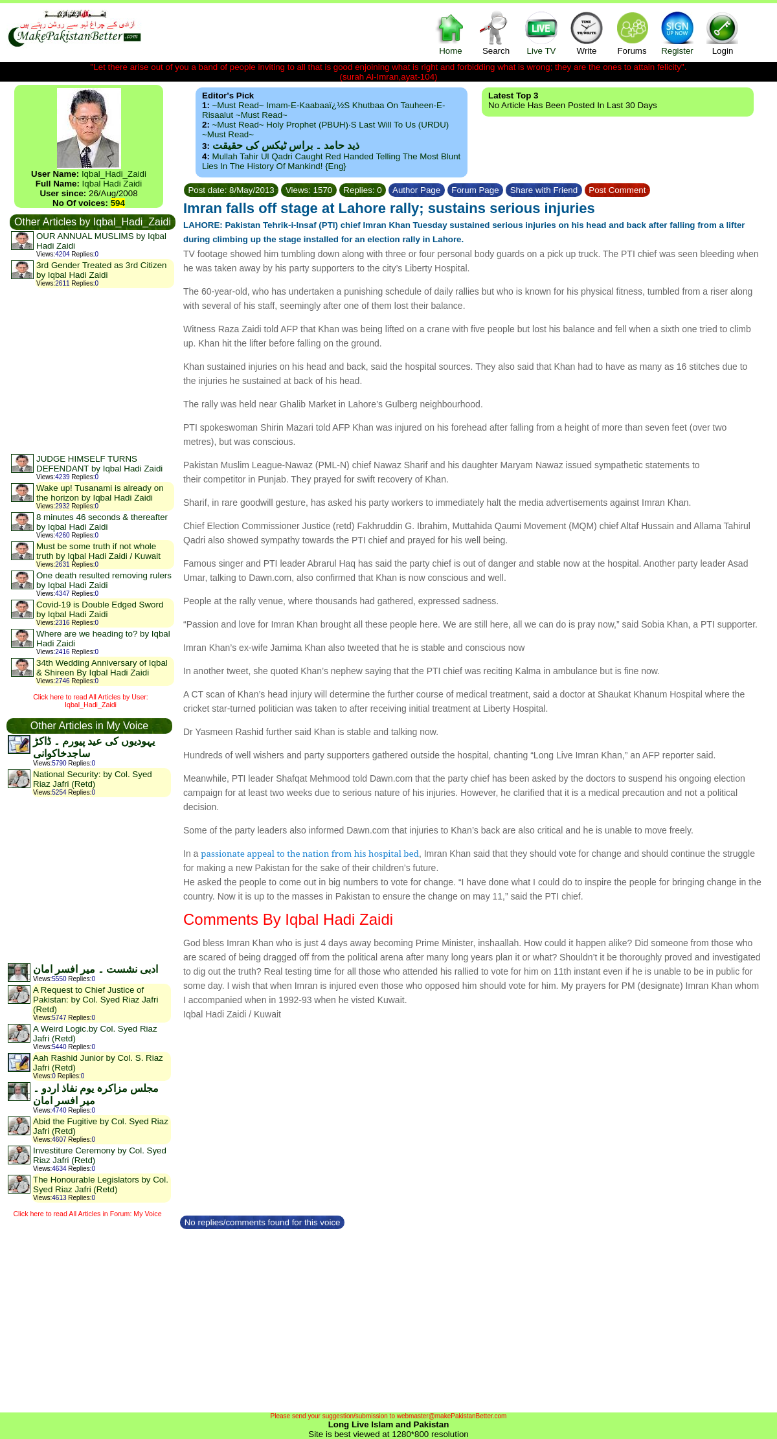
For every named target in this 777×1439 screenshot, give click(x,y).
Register (677, 33)
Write (586, 33)
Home (450, 33)
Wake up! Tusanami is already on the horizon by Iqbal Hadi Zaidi (100, 493)
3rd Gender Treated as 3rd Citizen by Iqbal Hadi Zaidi (101, 270)
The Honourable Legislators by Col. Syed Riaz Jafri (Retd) (100, 1184)
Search (496, 33)
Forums (632, 33)
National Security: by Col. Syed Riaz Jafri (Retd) (92, 779)
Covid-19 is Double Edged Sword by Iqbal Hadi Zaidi (99, 609)
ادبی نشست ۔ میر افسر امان (95, 969)
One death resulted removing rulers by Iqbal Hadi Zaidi (104, 580)
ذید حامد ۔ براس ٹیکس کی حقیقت (285, 145)
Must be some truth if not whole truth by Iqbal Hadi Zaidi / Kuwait (98, 551)
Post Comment (618, 190)
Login (722, 33)
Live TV (541, 33)
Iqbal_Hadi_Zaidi (114, 174)
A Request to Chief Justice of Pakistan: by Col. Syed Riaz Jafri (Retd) (95, 999)
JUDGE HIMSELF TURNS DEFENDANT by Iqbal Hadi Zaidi (99, 463)
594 (118, 203)
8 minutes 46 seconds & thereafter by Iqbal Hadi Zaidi (102, 522)
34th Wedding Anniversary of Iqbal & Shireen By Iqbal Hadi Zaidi (102, 667)
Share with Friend (544, 190)
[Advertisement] (92, 370)
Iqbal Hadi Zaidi (112, 183)
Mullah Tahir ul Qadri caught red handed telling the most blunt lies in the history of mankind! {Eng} (331, 161)
